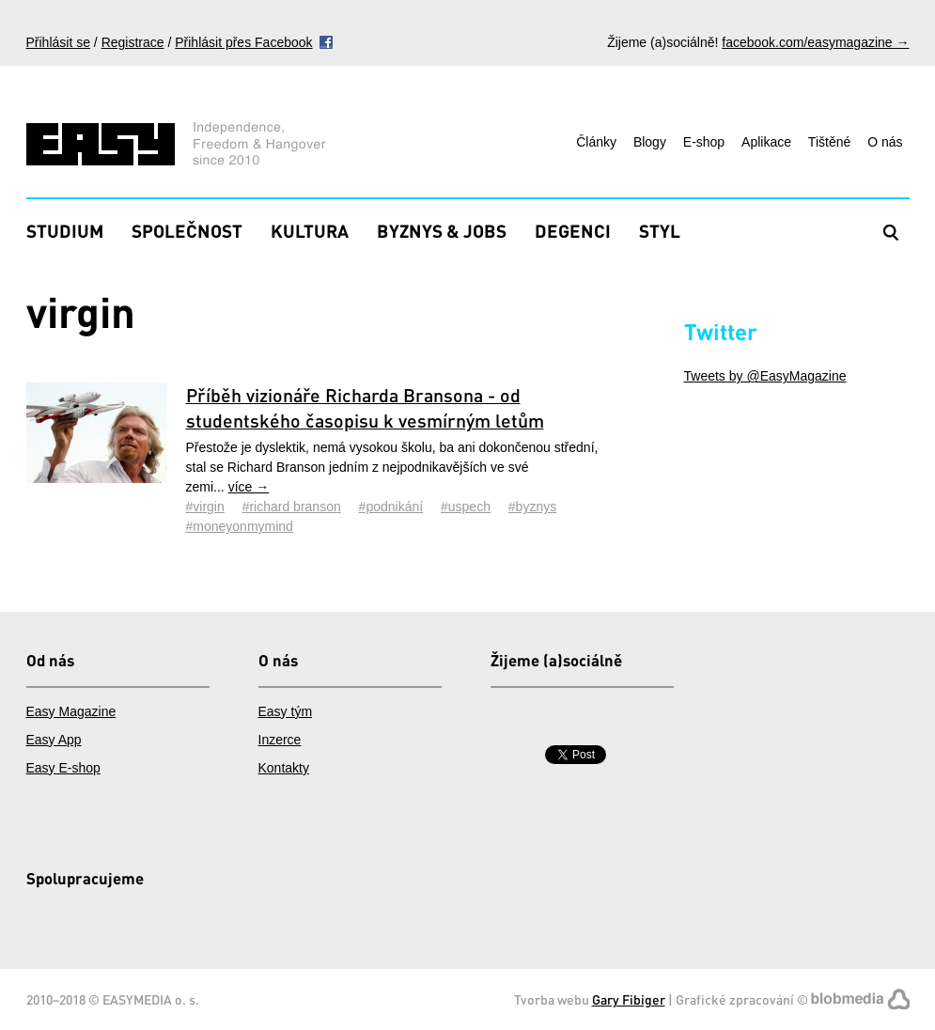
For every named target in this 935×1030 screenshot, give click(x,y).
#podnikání (391, 506)
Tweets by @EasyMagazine (765, 375)
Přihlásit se (58, 42)
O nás (884, 141)
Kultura (310, 231)
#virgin (205, 506)
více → (249, 486)
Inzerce (280, 739)
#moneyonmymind (239, 526)
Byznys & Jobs (441, 231)
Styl (659, 231)
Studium (64, 231)
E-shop (704, 141)
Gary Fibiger (628, 999)
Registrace (132, 42)
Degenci (573, 231)
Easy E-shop (63, 767)
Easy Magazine (71, 711)
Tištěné (829, 141)
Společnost (187, 231)
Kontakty (283, 767)
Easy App (54, 739)
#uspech (466, 506)
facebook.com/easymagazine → (815, 42)
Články (596, 141)
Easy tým (285, 711)
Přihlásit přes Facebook (243, 42)
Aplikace (766, 141)
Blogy (649, 141)
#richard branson (291, 506)
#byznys (532, 506)
